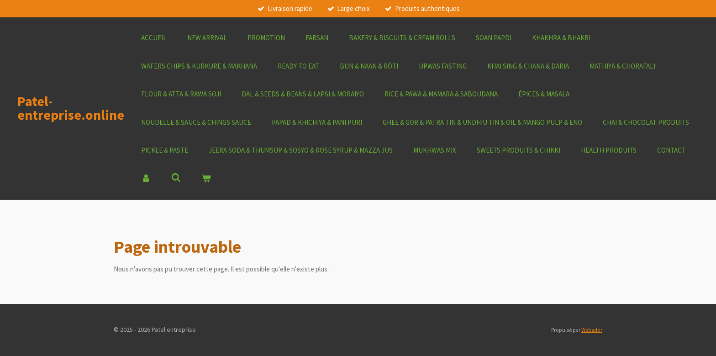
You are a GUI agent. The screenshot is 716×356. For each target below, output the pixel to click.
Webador (591, 330)
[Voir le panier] (206, 179)
